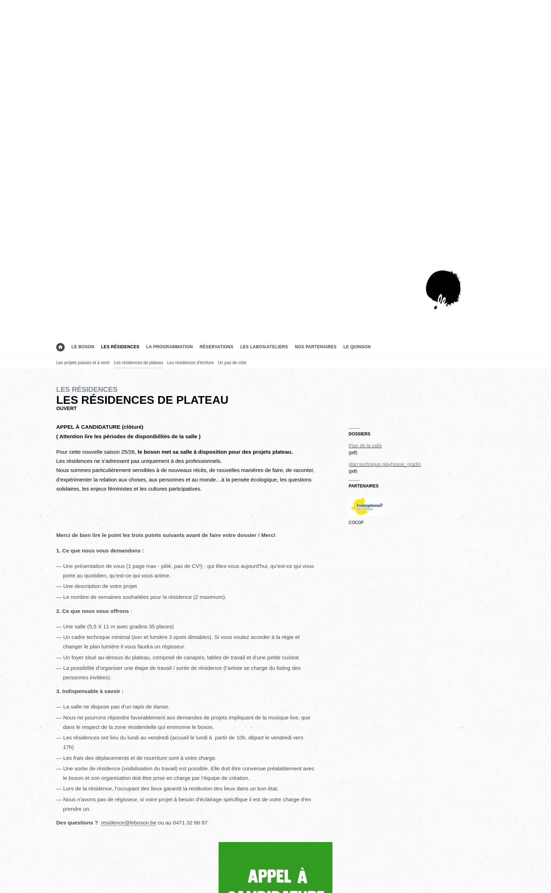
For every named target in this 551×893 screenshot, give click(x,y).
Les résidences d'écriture (190, 362)
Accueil (60, 347)
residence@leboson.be (128, 823)
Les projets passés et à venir (83, 362)
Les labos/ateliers (264, 346)
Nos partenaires (316, 346)
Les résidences (120, 346)
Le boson (82, 346)
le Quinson (357, 346)
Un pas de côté (232, 362)
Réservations (216, 346)
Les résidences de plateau (138, 362)
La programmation (169, 346)
